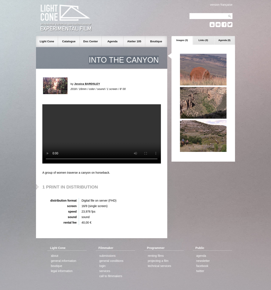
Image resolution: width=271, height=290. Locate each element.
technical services (159, 266)
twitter (200, 271)
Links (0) (203, 40)
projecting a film (158, 261)
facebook (202, 266)
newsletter (203, 261)
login (102, 266)
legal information (62, 271)
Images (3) (182, 40)
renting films (156, 255)
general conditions (111, 261)
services (104, 271)
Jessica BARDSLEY (87, 83)
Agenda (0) (224, 40)
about (54, 255)
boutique (56, 266)
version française (221, 4)
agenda (201, 255)
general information (63, 261)
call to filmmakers (110, 276)
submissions (107, 255)
